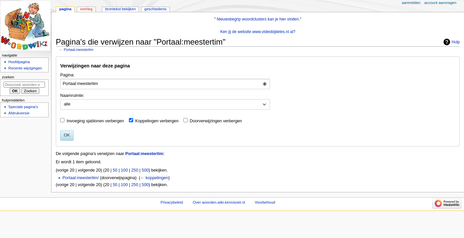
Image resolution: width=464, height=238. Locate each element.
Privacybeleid (172, 202)
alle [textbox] (67, 104)
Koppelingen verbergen (156, 121)
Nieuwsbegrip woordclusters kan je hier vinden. (258, 19)
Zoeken (8, 77)
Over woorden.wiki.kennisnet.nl (219, 202)
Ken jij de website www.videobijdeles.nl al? (257, 31)
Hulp (456, 42)
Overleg (86, 9)
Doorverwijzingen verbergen (216, 121)
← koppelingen (154, 178)
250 (134, 170)
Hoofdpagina (19, 62)
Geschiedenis (155, 9)
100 (124, 170)
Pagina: (67, 75)
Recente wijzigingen (25, 68)
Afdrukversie (18, 113)
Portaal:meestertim (78, 50)
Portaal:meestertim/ (80, 178)
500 (145, 170)
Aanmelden (411, 3)
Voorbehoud (265, 202)
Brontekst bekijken (120, 9)
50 (115, 170)
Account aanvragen (440, 3)
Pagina (65, 9)
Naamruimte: (72, 95)
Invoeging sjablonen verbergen (95, 121)
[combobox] (165, 84)
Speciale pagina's (23, 107)
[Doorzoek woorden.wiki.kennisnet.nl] (24, 85)
